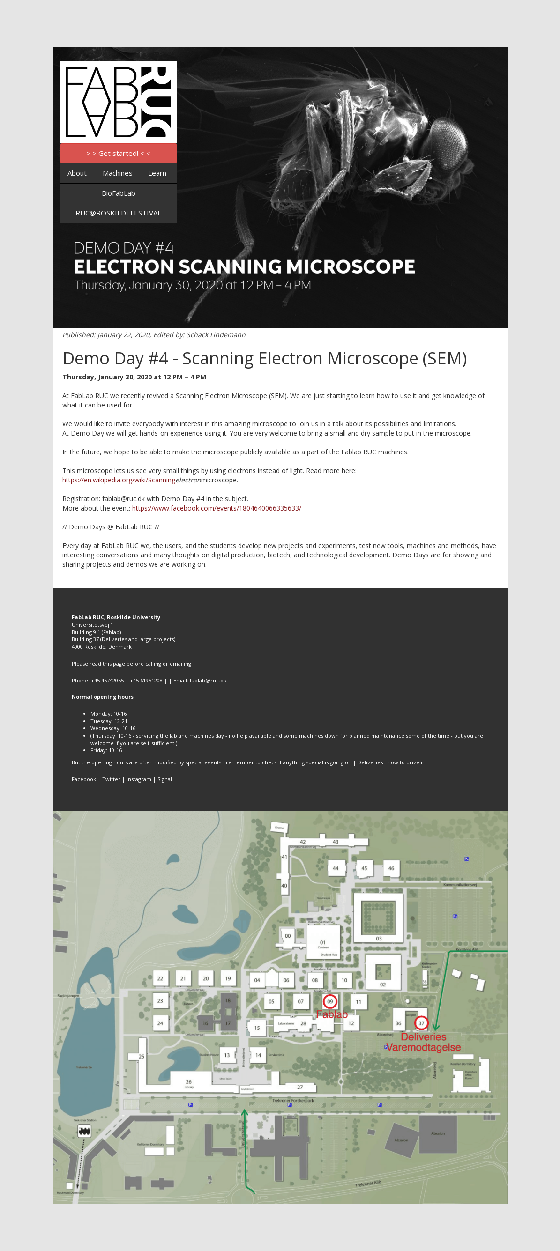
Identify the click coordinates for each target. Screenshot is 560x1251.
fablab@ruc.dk (208, 680)
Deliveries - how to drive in (392, 762)
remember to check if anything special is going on (288, 762)
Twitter (111, 779)
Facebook (84, 779)
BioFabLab (118, 193)
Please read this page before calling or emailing (131, 663)
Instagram (139, 779)
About (77, 173)
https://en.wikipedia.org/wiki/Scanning (118, 479)
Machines (118, 173)
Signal (164, 779)
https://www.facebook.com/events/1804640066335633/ (216, 507)
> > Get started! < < (118, 153)
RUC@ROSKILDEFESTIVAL (118, 212)
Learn (157, 173)
